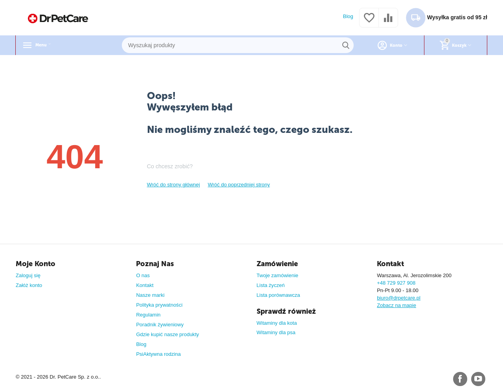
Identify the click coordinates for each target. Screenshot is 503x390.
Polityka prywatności (159, 305)
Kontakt (144, 285)
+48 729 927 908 (396, 283)
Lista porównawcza (278, 295)
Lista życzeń (271, 285)
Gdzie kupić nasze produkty (167, 334)
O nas (143, 275)
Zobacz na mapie (396, 305)
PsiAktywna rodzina (158, 354)
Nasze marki (150, 295)
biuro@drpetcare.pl (398, 298)
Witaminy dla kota (277, 323)
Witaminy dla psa (276, 332)
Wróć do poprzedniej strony (239, 185)
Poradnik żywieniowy (160, 324)
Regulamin (148, 315)
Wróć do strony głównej (173, 185)
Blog (348, 16)
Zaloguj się (28, 275)
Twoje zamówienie (277, 275)
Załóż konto (29, 285)
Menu (44, 45)
